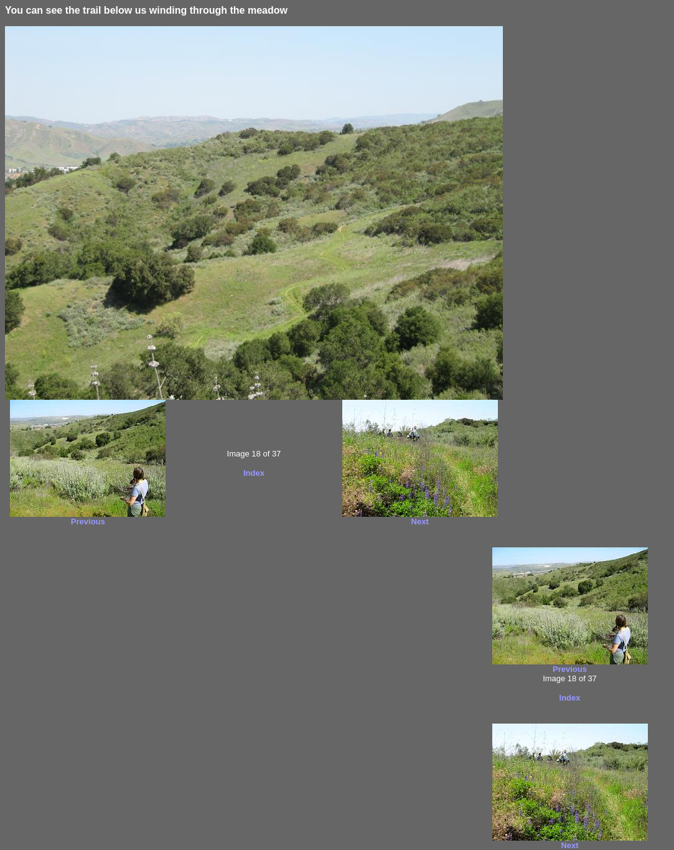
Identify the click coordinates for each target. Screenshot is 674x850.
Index (253, 473)
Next (420, 521)
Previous (88, 521)
